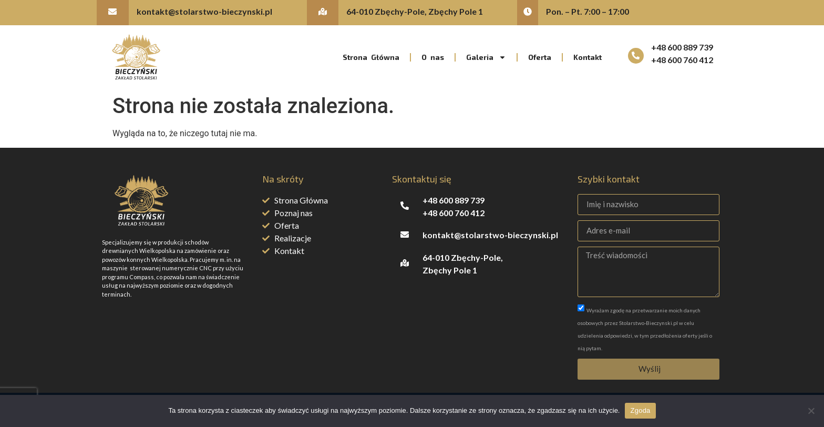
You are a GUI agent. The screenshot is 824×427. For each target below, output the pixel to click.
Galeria (486, 57)
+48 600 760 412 (682, 60)
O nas (432, 57)
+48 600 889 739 (682, 47)
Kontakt (587, 57)
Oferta (539, 57)
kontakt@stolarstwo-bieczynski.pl (204, 11)
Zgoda (640, 410)
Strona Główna (371, 57)
